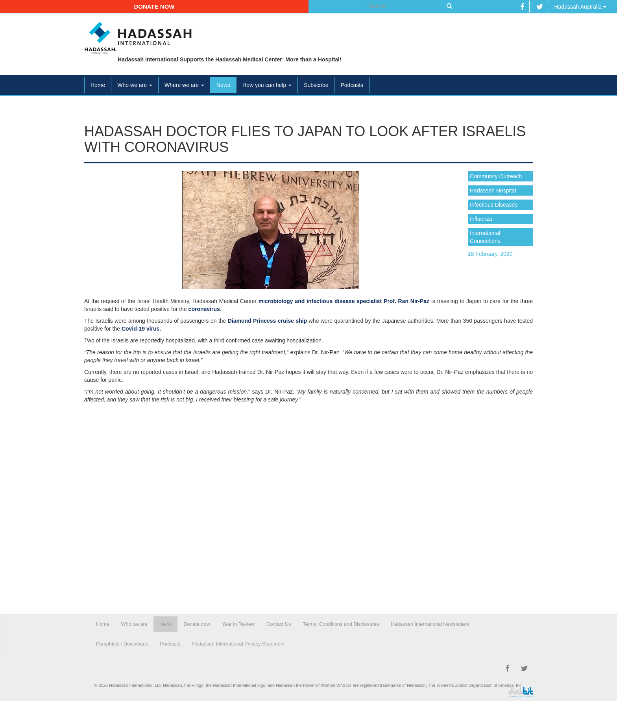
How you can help (267, 85)
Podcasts (351, 85)
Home (98, 85)
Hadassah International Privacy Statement (238, 644)
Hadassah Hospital (493, 190)
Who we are (134, 85)
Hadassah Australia (580, 7)
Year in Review (238, 624)
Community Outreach (496, 176)
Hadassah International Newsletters (430, 624)
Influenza (481, 219)
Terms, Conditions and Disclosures (341, 624)
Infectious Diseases (493, 205)
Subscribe (316, 85)
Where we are (184, 85)
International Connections (485, 237)
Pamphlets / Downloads (122, 644)
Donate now (154, 6)
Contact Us (278, 624)
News (223, 85)
